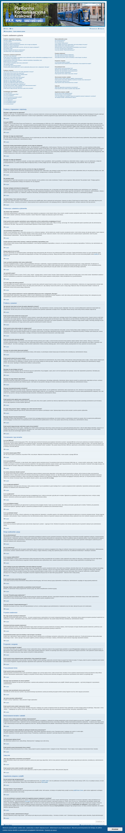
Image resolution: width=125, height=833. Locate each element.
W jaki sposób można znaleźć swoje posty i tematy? (66, 73)
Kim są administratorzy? (60, 40)
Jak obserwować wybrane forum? (62, 81)
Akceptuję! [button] (115, 829)
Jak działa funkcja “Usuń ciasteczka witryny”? (13, 51)
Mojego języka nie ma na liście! (10, 61)
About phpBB (44, 782)
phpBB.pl (96, 254)
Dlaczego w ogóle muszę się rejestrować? (13, 40)
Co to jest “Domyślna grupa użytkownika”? (64, 48)
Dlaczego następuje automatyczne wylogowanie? (14, 50)
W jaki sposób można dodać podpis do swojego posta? (15, 74)
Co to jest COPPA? (8, 41)
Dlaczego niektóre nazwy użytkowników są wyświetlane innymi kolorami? (71, 47)
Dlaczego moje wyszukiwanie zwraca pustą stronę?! (66, 70)
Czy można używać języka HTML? (11, 94)
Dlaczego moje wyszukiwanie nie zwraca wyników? (66, 69)
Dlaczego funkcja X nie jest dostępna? (63, 94)
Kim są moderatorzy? (59, 41)
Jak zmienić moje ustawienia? (10, 56)
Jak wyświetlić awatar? (8, 64)
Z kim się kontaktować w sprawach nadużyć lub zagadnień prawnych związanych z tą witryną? (75, 96)
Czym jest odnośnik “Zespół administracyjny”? (65, 50)
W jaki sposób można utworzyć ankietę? (12, 75)
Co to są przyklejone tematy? (10, 101)
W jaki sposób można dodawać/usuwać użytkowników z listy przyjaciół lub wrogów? (73, 63)
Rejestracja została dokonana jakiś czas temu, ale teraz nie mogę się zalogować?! (21, 47)
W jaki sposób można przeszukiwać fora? (64, 68)
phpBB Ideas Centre (78, 790)
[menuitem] (11, 29)
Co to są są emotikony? (9, 95)
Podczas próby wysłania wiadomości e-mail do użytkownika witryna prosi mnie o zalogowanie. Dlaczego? (26, 67)
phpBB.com (6, 255)
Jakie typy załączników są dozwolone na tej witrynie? (66, 87)
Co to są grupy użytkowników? (61, 43)
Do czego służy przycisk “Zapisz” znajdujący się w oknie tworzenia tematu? (20, 85)
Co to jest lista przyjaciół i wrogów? (62, 62)
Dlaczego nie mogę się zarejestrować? (12, 43)
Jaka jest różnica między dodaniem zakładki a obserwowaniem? (69, 78)
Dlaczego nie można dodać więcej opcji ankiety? (14, 77)
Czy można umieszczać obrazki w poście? (13, 97)
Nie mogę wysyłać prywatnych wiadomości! (64, 54)
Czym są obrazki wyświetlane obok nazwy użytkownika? (16, 62)
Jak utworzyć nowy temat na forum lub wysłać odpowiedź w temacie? (19, 71)
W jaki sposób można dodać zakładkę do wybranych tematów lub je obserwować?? (73, 79)
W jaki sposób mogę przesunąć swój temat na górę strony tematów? (18, 88)
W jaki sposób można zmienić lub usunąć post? (14, 73)
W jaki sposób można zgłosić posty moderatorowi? (14, 84)
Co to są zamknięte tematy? (10, 102)
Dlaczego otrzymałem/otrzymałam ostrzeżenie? (14, 82)
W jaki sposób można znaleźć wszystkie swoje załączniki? (67, 88)
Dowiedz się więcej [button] (51, 830)
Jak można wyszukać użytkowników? (63, 72)
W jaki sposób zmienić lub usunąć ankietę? (13, 78)
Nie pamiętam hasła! (8, 48)
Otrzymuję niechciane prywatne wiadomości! (64, 56)
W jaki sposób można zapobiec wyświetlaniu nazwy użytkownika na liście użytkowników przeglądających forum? (28, 57)
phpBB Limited (45, 780)
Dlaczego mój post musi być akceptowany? (13, 86)
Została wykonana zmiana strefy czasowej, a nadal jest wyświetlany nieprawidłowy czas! (23, 60)
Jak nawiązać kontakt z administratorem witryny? (65, 97)
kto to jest (27, 801)
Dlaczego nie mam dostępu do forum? (12, 80)
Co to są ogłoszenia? (8, 99)
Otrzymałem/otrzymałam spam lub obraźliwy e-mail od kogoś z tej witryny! (71, 57)
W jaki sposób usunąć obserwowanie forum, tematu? (66, 82)
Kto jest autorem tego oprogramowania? (63, 93)
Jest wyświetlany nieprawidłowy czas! (12, 58)
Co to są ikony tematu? (9, 103)
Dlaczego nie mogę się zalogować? (11, 45)
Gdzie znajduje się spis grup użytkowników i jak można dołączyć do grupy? (71, 44)
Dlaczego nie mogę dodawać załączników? (13, 81)
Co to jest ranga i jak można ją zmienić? (12, 65)
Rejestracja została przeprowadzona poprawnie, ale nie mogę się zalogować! (20, 44)
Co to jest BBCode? (8, 93)
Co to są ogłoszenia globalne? (10, 98)
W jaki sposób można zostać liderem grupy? (64, 45)
